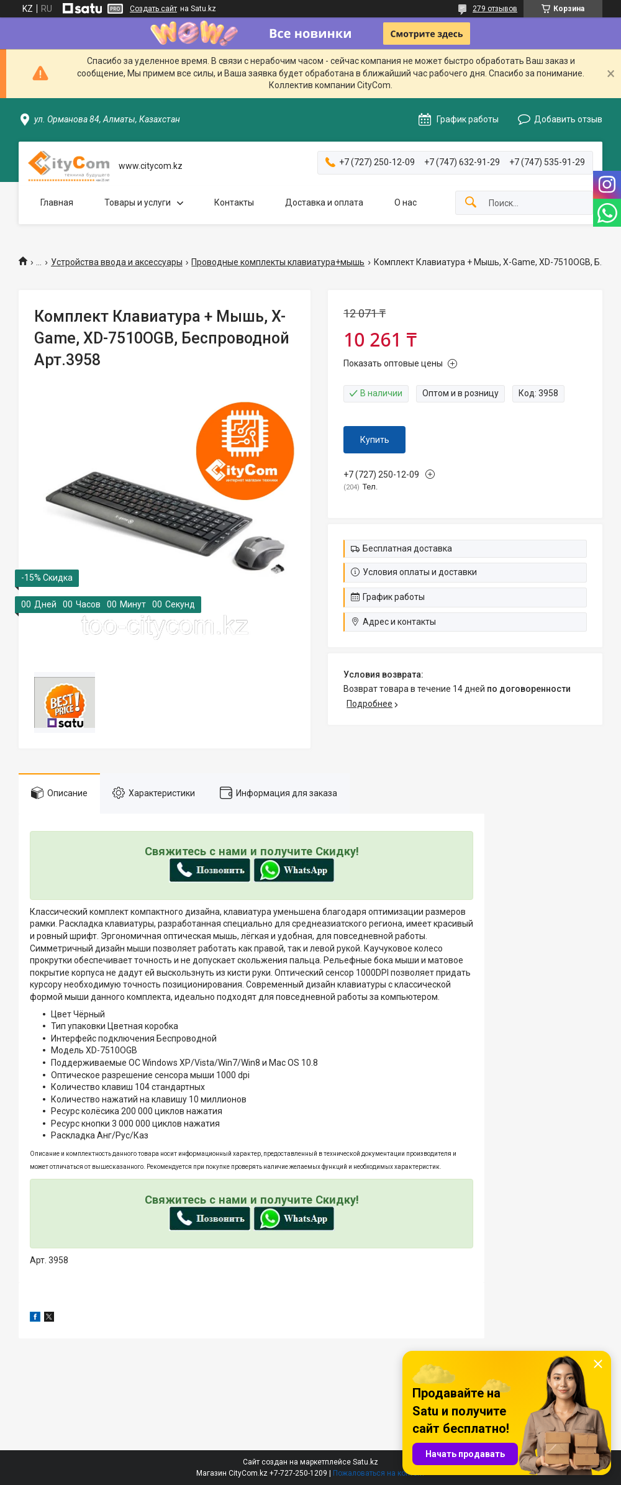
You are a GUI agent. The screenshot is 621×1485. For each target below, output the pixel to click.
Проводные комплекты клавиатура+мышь (278, 262)
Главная (56, 202)
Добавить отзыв (568, 119)
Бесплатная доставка (407, 548)
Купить (374, 440)
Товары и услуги (137, 202)
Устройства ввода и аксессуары (117, 262)
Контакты (234, 202)
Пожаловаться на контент (379, 1473)
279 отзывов (495, 8)
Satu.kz (365, 1462)
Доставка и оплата (324, 202)
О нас (405, 202)
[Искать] (470, 202)
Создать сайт (153, 8)
